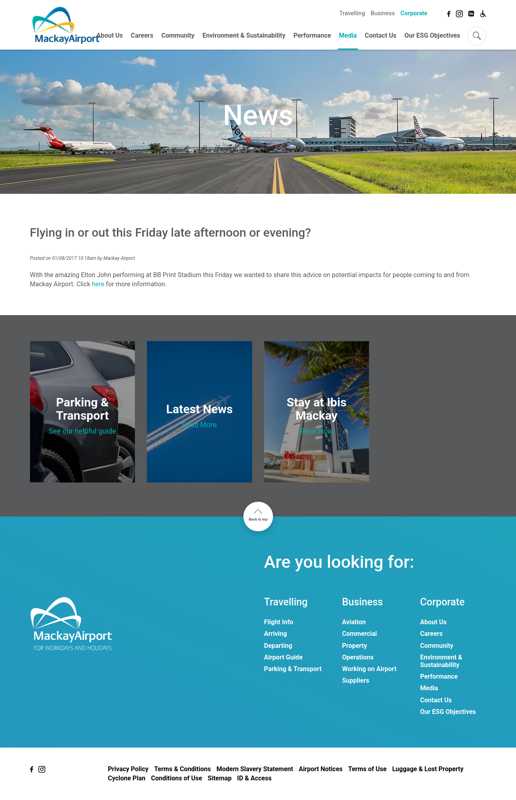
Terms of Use (367, 769)
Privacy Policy (128, 769)
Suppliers (355, 680)
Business (383, 13)
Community (178, 35)
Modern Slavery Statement (255, 769)
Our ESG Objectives (432, 35)
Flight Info (278, 622)
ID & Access (254, 778)
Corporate (413, 13)
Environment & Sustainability (244, 35)
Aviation (354, 622)
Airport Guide (283, 657)
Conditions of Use (176, 778)
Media (348, 35)
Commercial (359, 633)
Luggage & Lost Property (428, 769)
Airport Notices (321, 769)
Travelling (352, 13)
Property (354, 645)
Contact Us (380, 35)
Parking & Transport (293, 669)
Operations (358, 657)
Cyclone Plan (127, 778)
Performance (312, 35)
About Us (109, 35)
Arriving (275, 633)
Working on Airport (369, 669)
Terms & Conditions (182, 769)
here (99, 284)
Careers (142, 35)
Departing (278, 645)
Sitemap (220, 778)
